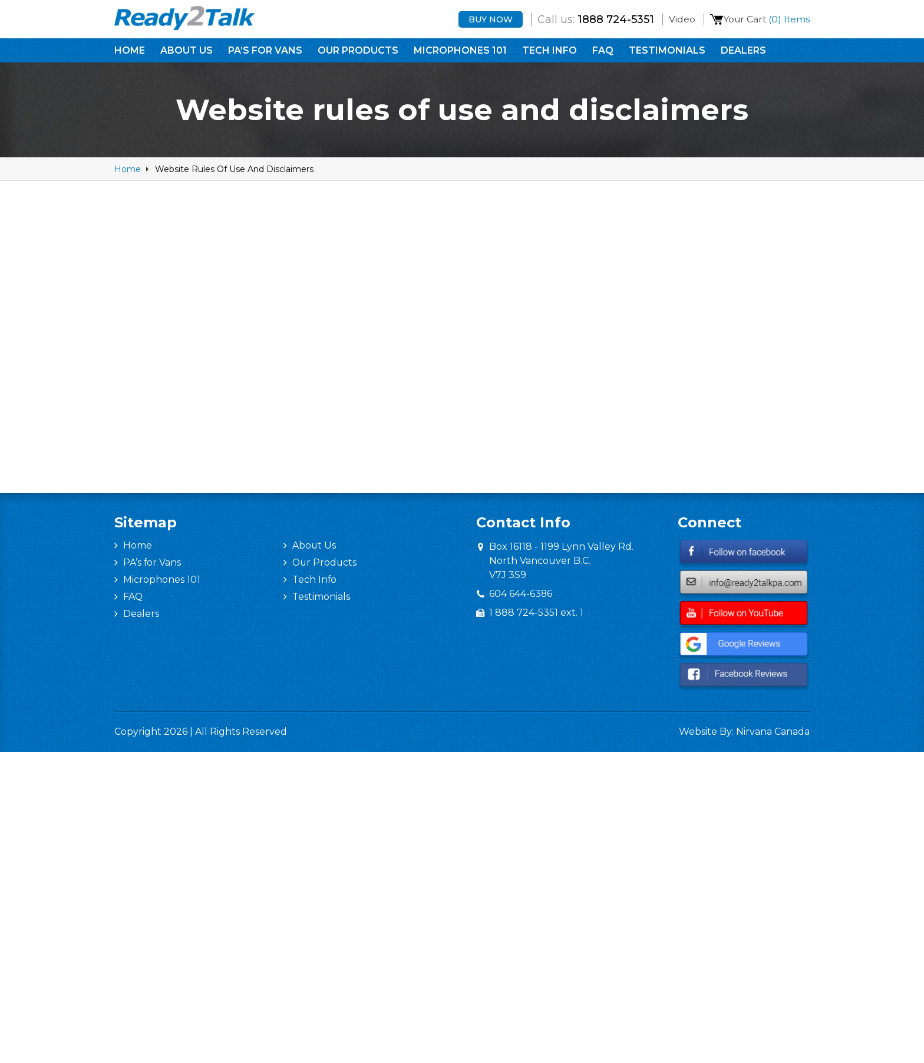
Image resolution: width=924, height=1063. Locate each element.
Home (129, 51)
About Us (186, 51)
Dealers (743, 51)
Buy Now (485, 20)
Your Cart (765, 19)
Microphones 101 (460, 51)
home (127, 169)
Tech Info (549, 51)
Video (676, 19)
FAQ (602, 51)
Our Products (358, 51)
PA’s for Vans (265, 51)
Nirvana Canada (773, 731)
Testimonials (667, 51)
